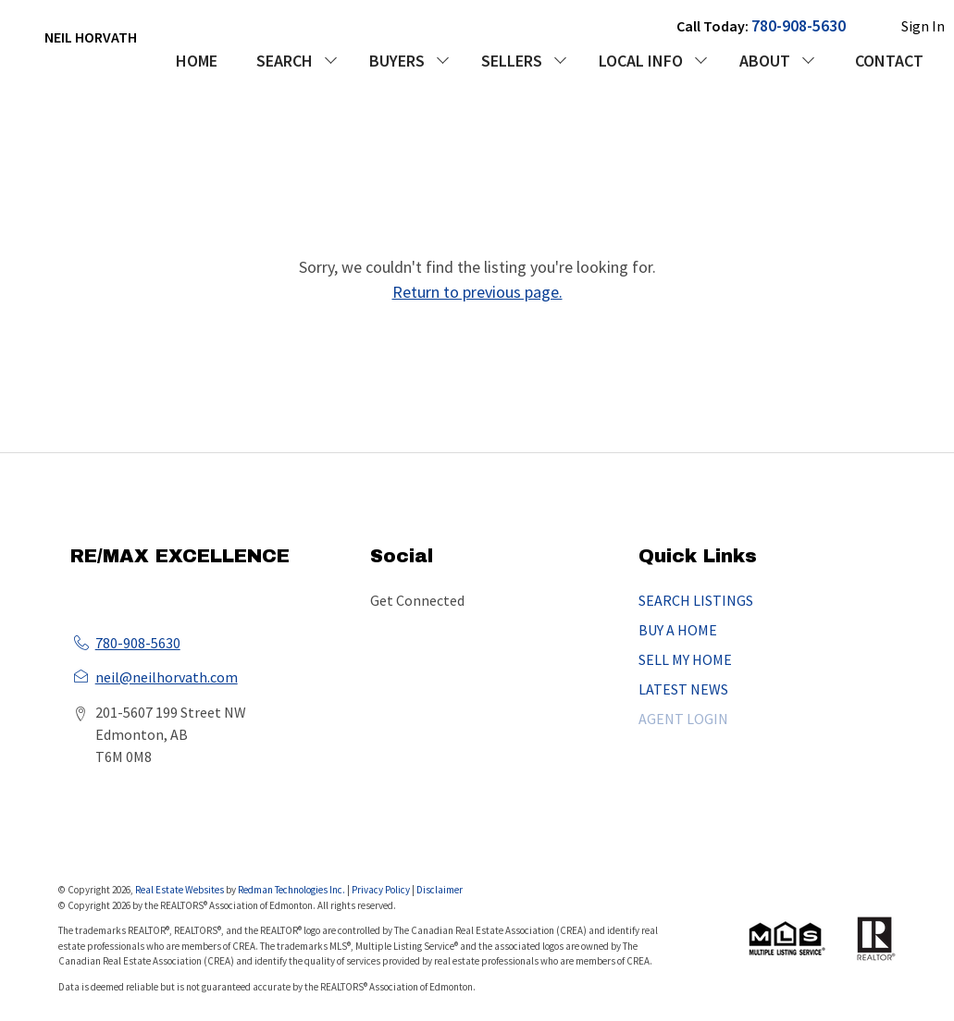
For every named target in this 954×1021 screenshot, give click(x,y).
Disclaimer (439, 889)
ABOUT (764, 60)
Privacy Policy (381, 889)
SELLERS (511, 60)
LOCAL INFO (641, 60)
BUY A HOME (677, 630)
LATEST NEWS (683, 689)
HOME (196, 60)
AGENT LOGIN (683, 718)
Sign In (923, 26)
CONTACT (889, 60)
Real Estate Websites (180, 889)
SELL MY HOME (685, 659)
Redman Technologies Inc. (292, 889)
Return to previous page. (477, 291)
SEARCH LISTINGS (695, 600)
